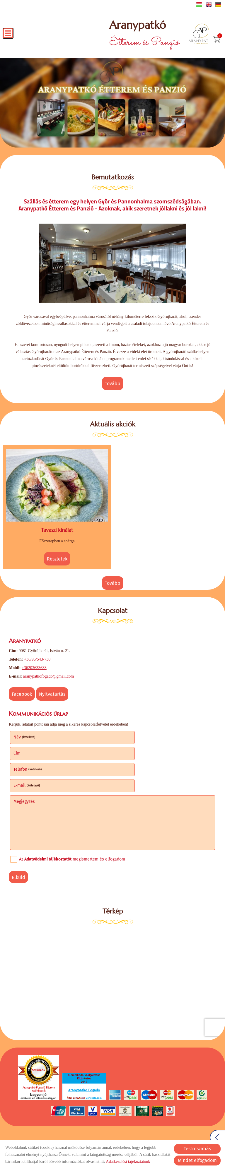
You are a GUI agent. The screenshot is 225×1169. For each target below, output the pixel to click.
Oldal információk (52, 1133)
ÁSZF (126, 1133)
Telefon (27, 747)
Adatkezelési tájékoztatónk (128, 1161)
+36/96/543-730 (37, 655)
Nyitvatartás (52, 690)
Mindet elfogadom (197, 1160)
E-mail (130, 747)
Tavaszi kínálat (57, 527)
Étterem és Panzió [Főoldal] (142, 34)
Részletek (57, 556)
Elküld (18, 840)
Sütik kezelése (176, 1133)
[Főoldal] (199, 34)
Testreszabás (197, 1148)
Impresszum (148, 1133)
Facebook (22, 690)
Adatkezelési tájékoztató (94, 1133)
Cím (120, 731)
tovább (112, 383)
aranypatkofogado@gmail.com (48, 672)
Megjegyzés (24, 764)
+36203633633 (34, 663)
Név (24, 731)
